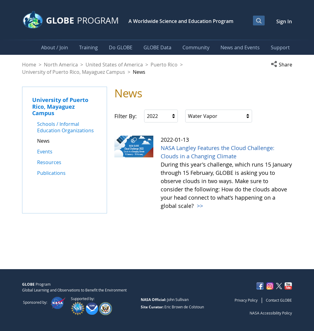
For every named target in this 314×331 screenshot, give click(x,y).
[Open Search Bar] (259, 20)
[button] (281, 64)
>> (199, 205)
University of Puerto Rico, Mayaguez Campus (73, 72)
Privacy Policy (246, 300)
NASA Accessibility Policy (271, 312)
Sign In (284, 21)
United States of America (114, 64)
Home (29, 64)
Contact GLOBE (279, 300)
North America (61, 64)
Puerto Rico (164, 64)
